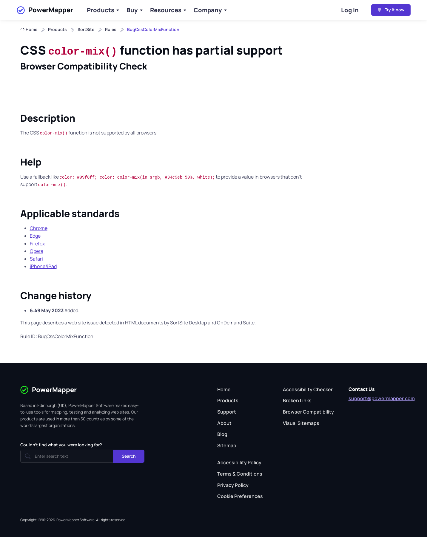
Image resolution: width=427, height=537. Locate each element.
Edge (35, 236)
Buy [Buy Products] (132, 10)
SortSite (86, 29)
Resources (165, 10)
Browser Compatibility (308, 411)
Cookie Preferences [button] (240, 496)
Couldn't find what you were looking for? (61, 445)
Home (28, 29)
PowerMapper (45, 10)
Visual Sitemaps (301, 423)
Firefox (37, 243)
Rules (110, 29)
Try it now (390, 10)
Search (129, 456)
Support (226, 411)
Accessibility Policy (239, 462)
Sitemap (226, 445)
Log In (350, 10)
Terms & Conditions (239, 474)
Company (208, 10)
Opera (36, 251)
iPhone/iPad (43, 266)
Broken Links (297, 400)
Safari (36, 259)
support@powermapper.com (382, 398)
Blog (222, 434)
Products (100, 10)
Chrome (38, 228)
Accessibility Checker (308, 389)
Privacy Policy (233, 485)
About (224, 423)
